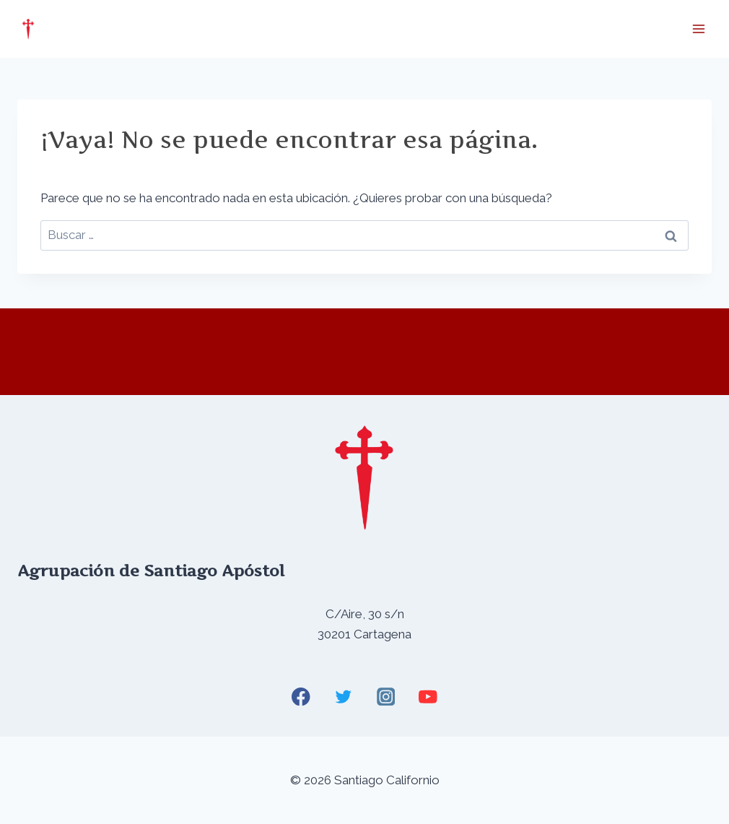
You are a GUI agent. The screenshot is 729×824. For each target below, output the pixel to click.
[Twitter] (343, 696)
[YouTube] (427, 696)
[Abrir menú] (698, 28)
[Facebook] (301, 696)
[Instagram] (385, 696)
